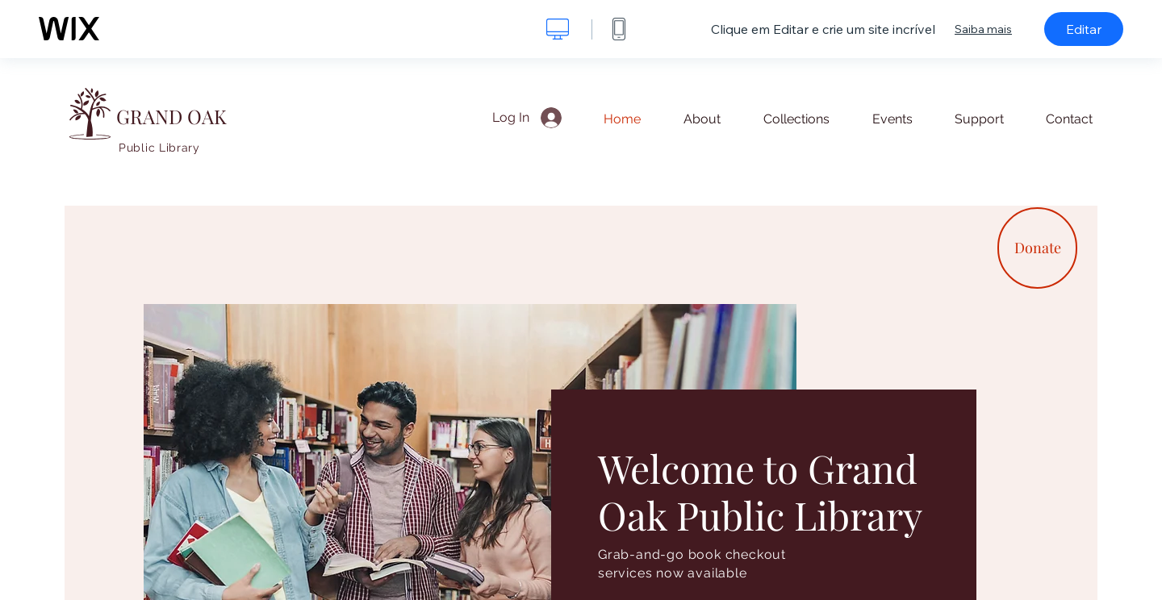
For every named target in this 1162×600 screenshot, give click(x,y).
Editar (1083, 29)
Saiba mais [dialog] (983, 29)
